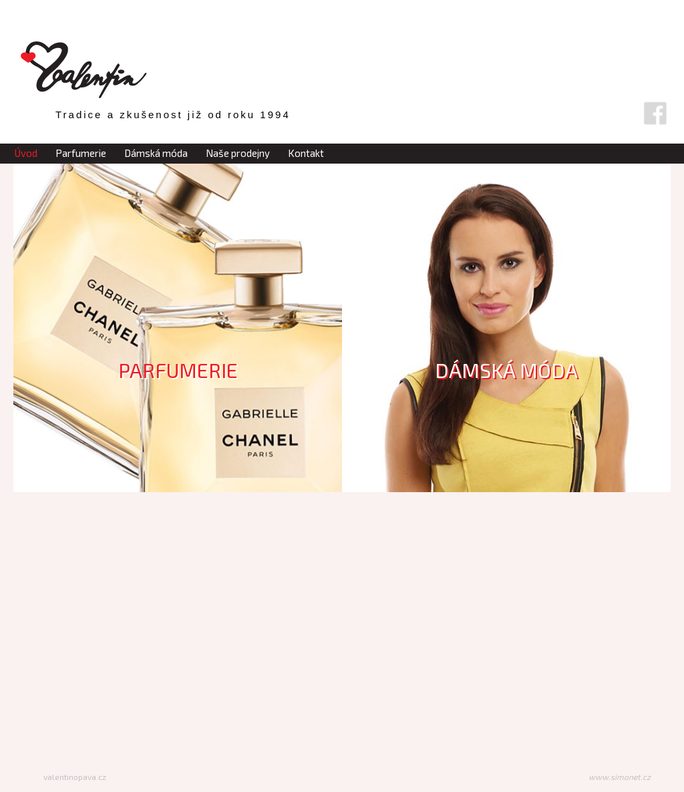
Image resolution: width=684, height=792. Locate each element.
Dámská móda (156, 153)
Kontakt (306, 153)
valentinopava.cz (74, 776)
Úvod (26, 153)
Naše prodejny (238, 153)
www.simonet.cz (619, 776)
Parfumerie (80, 153)
